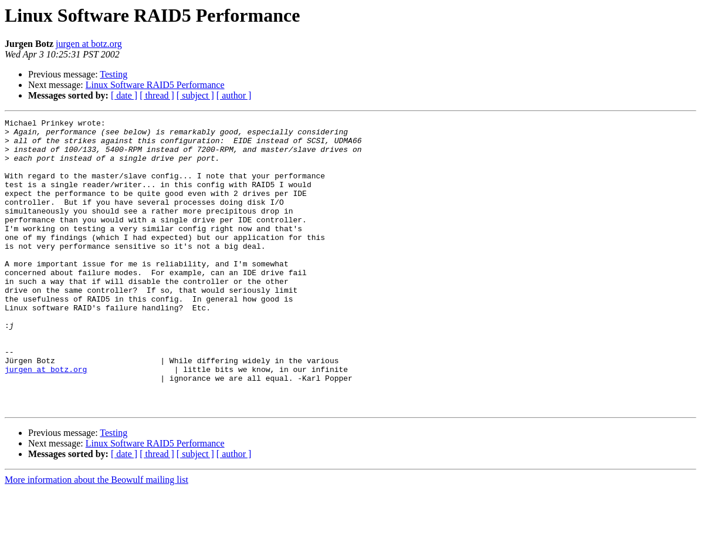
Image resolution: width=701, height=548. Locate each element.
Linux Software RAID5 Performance (155, 85)
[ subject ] (195, 95)
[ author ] (234, 95)
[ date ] (124, 95)
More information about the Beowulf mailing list (96, 538)
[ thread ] (157, 95)
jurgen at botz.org (89, 44)
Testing (113, 74)
